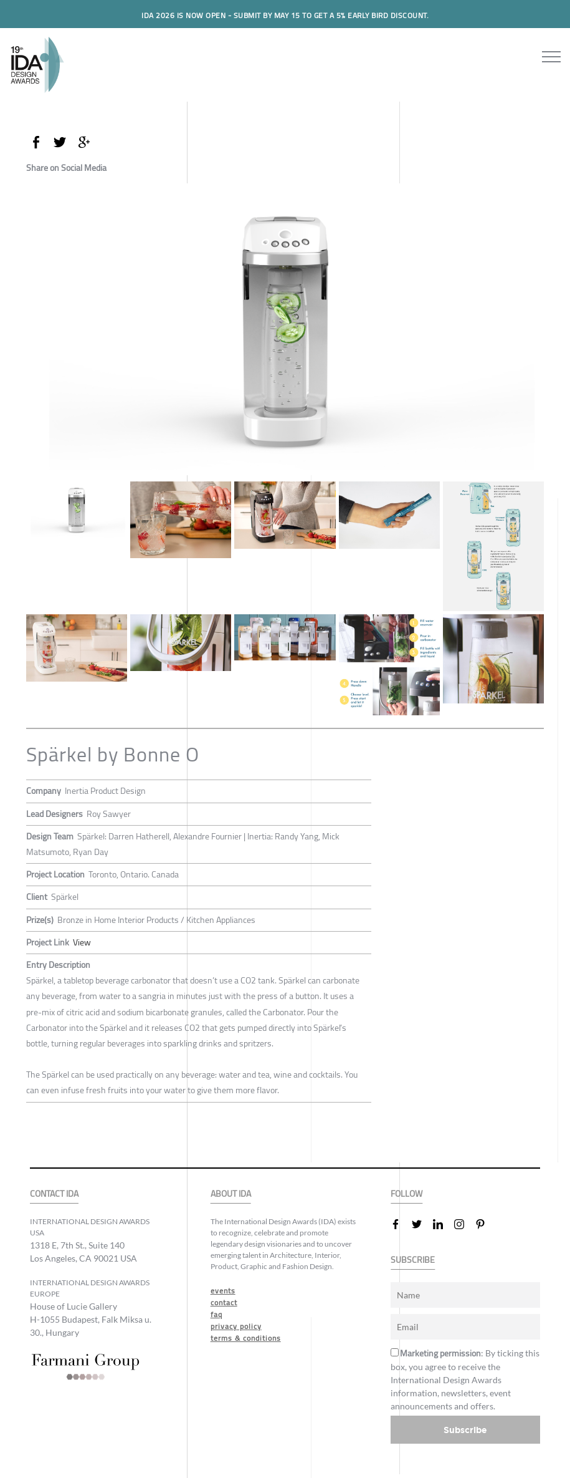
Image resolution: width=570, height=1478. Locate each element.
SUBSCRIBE (413, 1260)
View (82, 942)
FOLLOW (406, 1193)
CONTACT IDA (54, 1193)
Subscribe (465, 1429)
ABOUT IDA (231, 1193)
